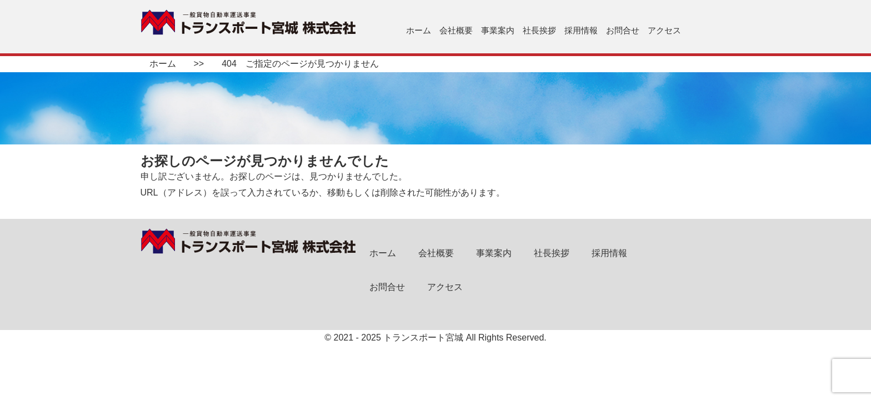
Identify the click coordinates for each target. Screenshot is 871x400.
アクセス (664, 30)
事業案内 (497, 30)
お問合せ (622, 30)
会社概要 (456, 30)
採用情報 (581, 30)
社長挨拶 (539, 30)
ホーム (418, 30)
